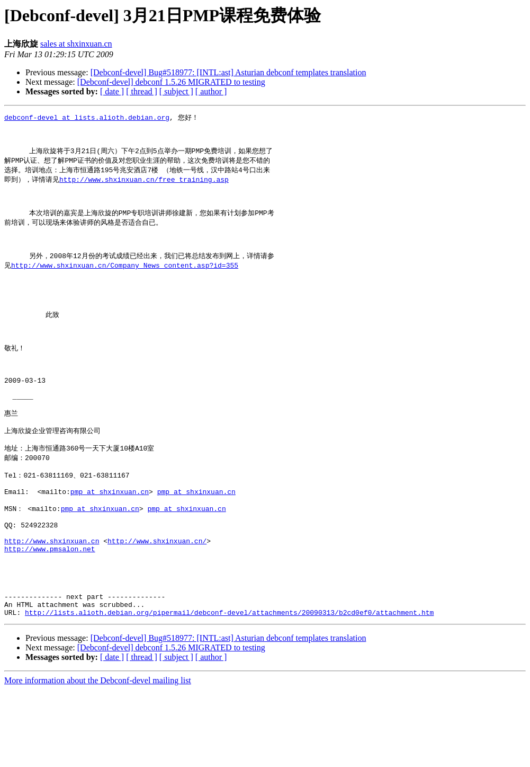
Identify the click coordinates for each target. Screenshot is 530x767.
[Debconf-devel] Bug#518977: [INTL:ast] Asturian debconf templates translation (228, 72)
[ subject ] (176, 91)
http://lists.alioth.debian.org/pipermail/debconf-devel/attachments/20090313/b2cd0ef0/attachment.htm (229, 689)
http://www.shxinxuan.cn (51, 604)
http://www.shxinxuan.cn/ (156, 604)
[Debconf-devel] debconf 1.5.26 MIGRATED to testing (171, 81)
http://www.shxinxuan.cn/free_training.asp (144, 186)
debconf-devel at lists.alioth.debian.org (86, 117)
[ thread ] (141, 91)
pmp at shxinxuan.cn (109, 546)
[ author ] (211, 91)
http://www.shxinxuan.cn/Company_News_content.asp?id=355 (124, 284)
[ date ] (112, 91)
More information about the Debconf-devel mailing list (97, 757)
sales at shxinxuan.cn (76, 43)
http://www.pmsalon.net (49, 613)
